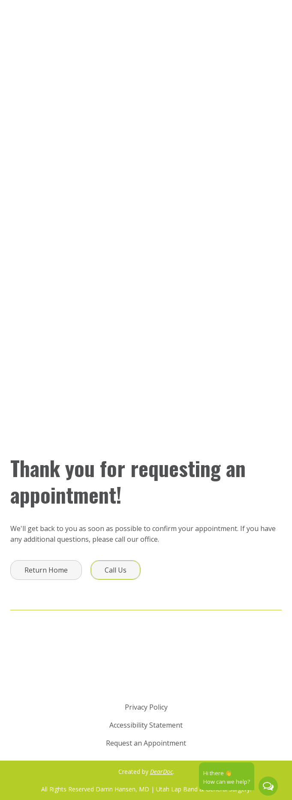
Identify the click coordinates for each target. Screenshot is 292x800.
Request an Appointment (146, 743)
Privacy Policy (146, 707)
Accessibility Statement (146, 725)
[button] (46, 570)
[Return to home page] (146, 668)
